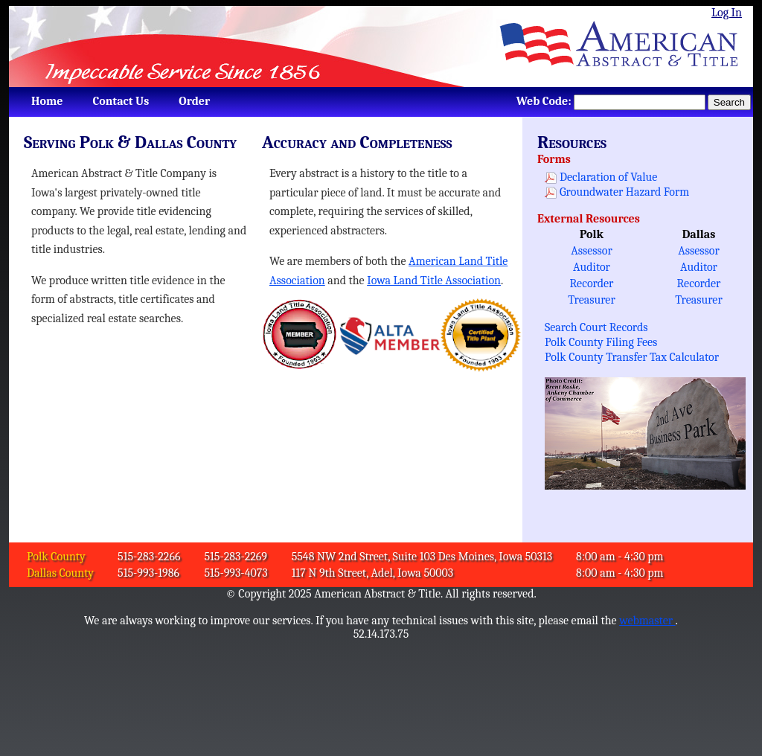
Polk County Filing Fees (601, 342)
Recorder (592, 283)
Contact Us (120, 101)
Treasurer (591, 300)
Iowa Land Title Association (434, 280)
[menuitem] (46, 101)
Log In (726, 12)
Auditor (591, 267)
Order (194, 101)
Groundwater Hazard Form (624, 192)
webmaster (647, 620)
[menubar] (117, 101)
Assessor (591, 250)
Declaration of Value (608, 177)
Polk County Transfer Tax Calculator (632, 357)
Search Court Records (596, 327)
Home (47, 101)
